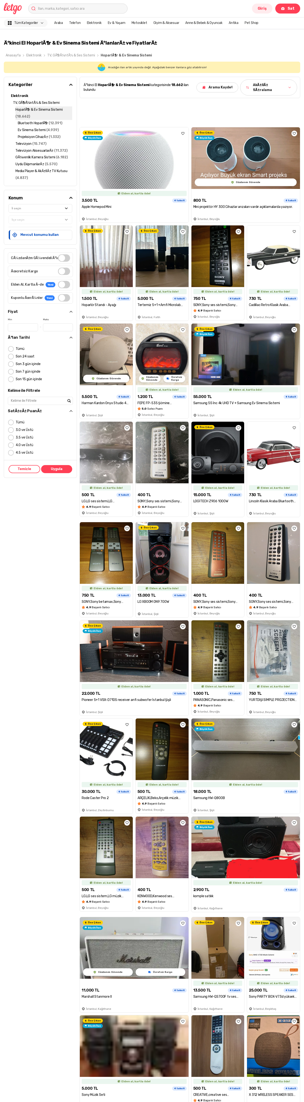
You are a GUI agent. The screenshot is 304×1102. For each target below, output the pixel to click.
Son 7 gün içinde (28, 372)
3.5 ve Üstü (24, 437)
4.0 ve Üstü (24, 445)
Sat (287, 8)
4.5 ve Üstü (24, 453)
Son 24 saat (25, 356)
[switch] (64, 258)
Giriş (262, 8)
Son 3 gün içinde (28, 364)
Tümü (20, 349)
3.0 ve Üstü (24, 430)
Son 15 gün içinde (29, 379)
